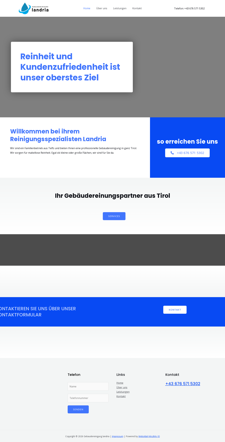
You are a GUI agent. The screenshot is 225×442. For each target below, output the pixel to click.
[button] (187, 152)
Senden (78, 409)
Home (88, 8)
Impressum (117, 436)
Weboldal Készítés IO (149, 436)
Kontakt (135, 8)
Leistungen (119, 8)
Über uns (102, 8)
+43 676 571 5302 (183, 383)
